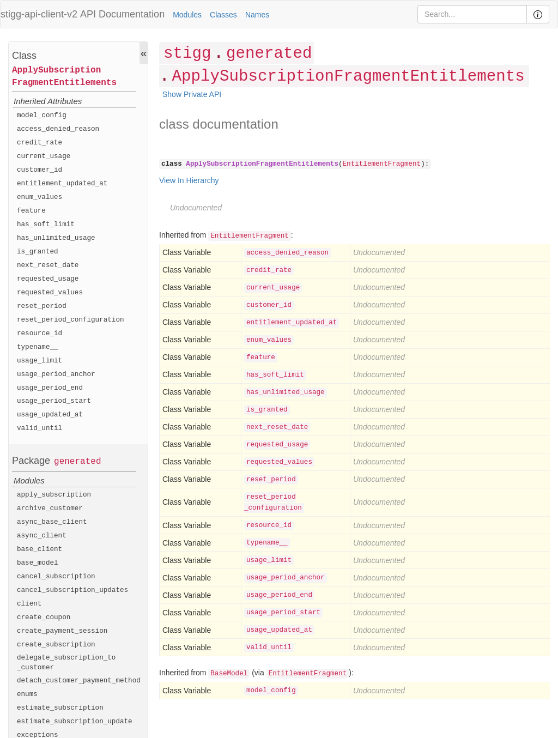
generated (77, 462)
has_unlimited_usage (56, 238)
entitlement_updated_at (62, 183)
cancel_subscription (56, 576)
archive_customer (50, 508)
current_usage (43, 156)
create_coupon (43, 617)
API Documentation (122, 14)
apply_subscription (54, 495)
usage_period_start (54, 401)
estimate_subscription (60, 708)
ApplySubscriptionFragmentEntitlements (64, 76)
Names (257, 14)
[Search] (472, 14)
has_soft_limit (46, 224)
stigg (187, 54)
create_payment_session (62, 631)
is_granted (37, 252)
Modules (187, 14)
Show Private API (191, 94)
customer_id (39, 170)
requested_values (50, 293)
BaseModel (228, 673)
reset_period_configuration (70, 320)
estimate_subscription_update (74, 721)
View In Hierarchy (189, 180)
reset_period (41, 306)
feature (31, 211)
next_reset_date (47, 265)
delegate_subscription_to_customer (66, 663)
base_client (39, 549)
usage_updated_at (50, 415)
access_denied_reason (58, 129)
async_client (41, 536)
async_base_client (52, 522)
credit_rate (39, 143)
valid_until (39, 428)
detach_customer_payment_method (79, 681)
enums (27, 694)
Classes (223, 14)
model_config (41, 115)
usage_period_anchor (56, 374)
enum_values (39, 197)
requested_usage (47, 279)
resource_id (39, 333)
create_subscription (56, 645)
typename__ (37, 347)
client (29, 604)
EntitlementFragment (382, 164)
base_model (37, 563)
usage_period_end (50, 388)
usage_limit (39, 361)
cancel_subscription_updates (72, 590)
